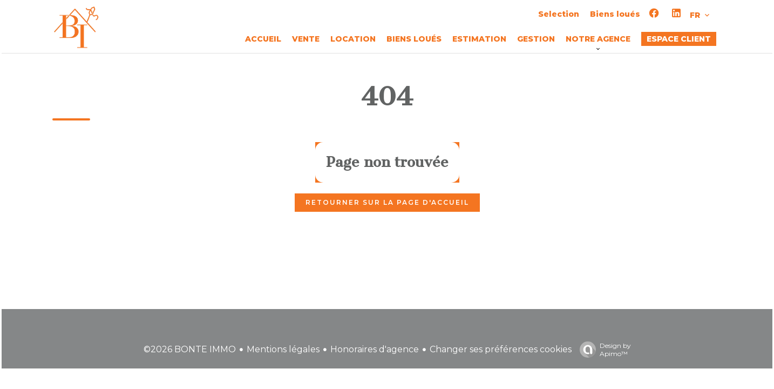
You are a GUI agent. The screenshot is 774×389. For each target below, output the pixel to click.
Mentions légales (283, 349)
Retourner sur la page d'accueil (387, 202)
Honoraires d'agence (374, 349)
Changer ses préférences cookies (501, 349)
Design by (602, 349)
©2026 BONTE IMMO (190, 349)
